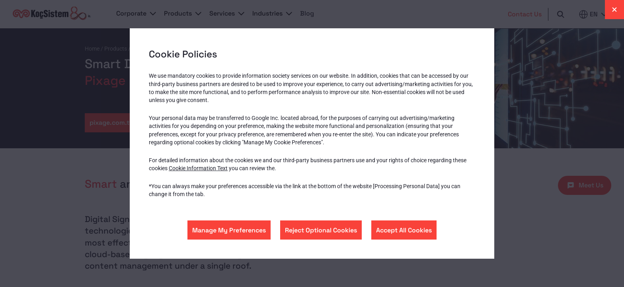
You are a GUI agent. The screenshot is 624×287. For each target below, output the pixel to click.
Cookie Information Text (198, 168)
